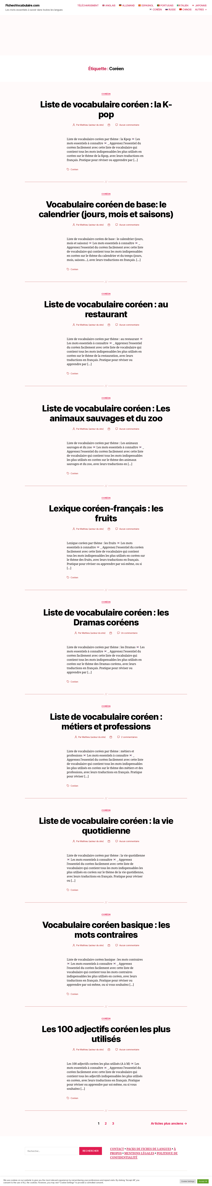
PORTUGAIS (165, 5)
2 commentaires (129, 737)
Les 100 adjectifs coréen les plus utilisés (106, 1034)
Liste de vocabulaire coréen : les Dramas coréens (106, 617)
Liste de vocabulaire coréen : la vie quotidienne (106, 825)
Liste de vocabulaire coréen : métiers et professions (106, 721)
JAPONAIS (199, 5)
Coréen (106, 94)
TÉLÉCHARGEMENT (88, 5)
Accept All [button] (203, 1181)
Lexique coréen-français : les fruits (106, 513)
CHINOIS (185, 9)
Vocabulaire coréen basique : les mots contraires (106, 930)
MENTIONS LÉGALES (139, 1153)
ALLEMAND (127, 5)
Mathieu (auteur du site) (92, 125)
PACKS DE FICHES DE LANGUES (148, 1149)
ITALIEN (182, 5)
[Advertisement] (106, 35)
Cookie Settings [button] (187, 1181)
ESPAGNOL (146, 5)
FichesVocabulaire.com (22, 5)
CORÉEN (155, 9)
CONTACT (117, 1149)
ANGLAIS (108, 5)
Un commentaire (129, 633)
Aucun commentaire (129, 125)
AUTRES (199, 9)
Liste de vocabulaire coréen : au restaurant (106, 309)
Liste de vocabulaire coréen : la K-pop (106, 109)
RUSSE (170, 9)
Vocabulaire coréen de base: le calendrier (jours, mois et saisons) (106, 209)
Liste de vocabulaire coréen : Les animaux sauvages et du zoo (106, 413)
